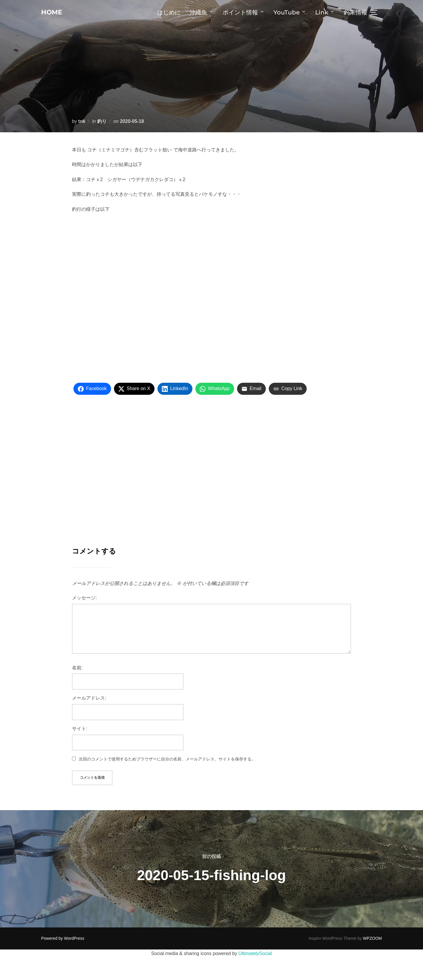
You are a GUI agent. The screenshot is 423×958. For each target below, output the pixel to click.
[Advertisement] (211, 471)
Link (325, 12)
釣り (102, 121)
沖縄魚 (201, 12)
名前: (77, 667)
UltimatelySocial (255, 953)
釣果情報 (355, 12)
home (53, 12)
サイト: (79, 728)
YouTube (289, 12)
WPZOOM (372, 938)
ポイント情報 (244, 12)
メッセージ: (84, 597)
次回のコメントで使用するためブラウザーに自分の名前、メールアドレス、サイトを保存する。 (167, 759)
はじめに (169, 12)
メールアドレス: (89, 697)
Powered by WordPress (62, 938)
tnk (81, 121)
